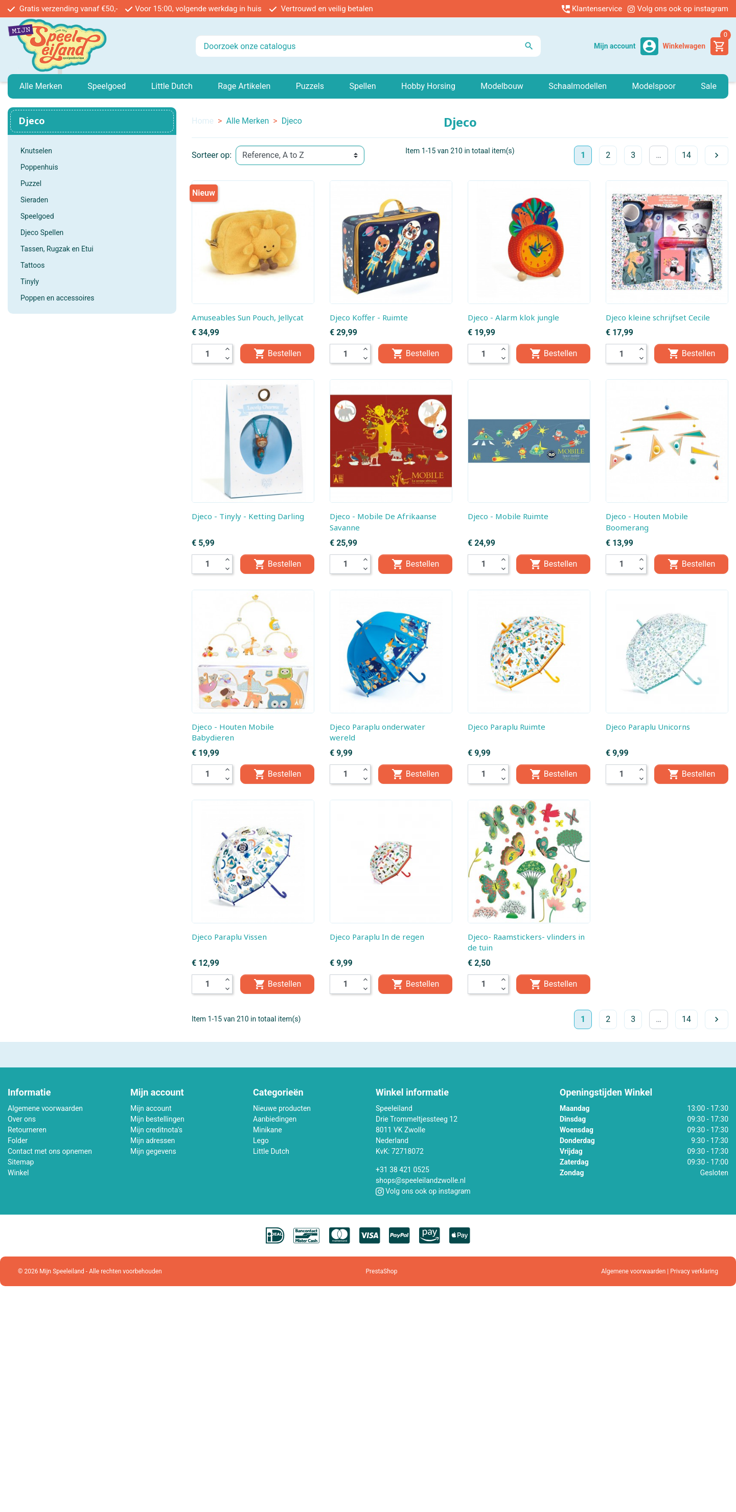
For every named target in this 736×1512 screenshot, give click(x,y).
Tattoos (32, 265)
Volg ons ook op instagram (677, 8)
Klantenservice (592, 8)
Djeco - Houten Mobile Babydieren (233, 732)
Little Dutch (271, 1151)
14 (686, 155)
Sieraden (34, 200)
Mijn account (150, 1108)
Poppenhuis (39, 167)
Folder (18, 1140)
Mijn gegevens (153, 1151)
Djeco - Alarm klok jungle (513, 317)
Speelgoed (37, 216)
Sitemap (21, 1162)
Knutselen (36, 151)
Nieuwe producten (282, 1108)
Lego (261, 1140)
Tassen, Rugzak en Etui (57, 249)
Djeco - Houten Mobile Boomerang (647, 521)
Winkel (18, 1173)
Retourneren (27, 1130)
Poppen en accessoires (57, 298)
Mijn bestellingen (157, 1119)
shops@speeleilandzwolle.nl (421, 1180)
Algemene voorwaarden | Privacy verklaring (659, 1271)
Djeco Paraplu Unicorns (648, 727)
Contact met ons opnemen (50, 1151)
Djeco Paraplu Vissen (229, 937)
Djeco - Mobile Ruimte (508, 516)
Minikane (267, 1130)
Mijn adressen (152, 1140)
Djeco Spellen (41, 232)
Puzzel (30, 183)
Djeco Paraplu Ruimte (506, 727)
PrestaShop (382, 1271)
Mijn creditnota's (156, 1130)
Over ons (22, 1119)
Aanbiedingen (274, 1119)
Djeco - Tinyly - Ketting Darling (248, 516)
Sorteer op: (212, 155)
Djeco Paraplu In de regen (377, 937)
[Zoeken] (368, 46)
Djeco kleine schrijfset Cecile (658, 317)
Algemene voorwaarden (45, 1108)
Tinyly (29, 281)
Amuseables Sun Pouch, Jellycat (248, 317)
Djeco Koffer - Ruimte (369, 317)
